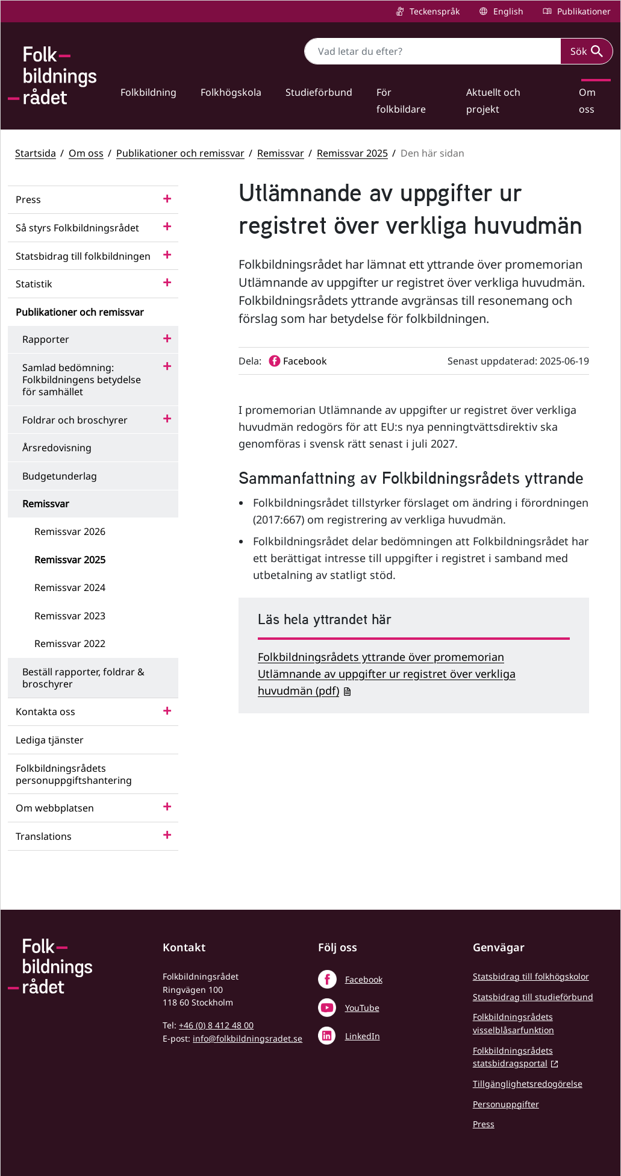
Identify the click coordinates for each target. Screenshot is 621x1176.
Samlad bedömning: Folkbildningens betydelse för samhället (81, 379)
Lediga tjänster (50, 739)
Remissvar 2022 (69, 643)
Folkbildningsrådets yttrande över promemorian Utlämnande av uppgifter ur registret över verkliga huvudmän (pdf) (387, 673)
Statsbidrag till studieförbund (533, 996)
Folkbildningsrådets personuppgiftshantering (74, 774)
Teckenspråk (433, 11)
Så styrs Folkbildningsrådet (77, 227)
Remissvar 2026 (69, 531)
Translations (44, 836)
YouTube (362, 1007)
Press (28, 199)
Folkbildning (148, 92)
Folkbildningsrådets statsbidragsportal (513, 1057)
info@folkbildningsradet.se (247, 1038)
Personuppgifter (506, 1104)
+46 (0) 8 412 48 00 (216, 1025)
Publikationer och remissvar (180, 153)
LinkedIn (362, 1036)
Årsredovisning (57, 447)
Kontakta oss (45, 711)
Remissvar (280, 153)
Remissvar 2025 (352, 153)
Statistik (34, 283)
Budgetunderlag (59, 476)
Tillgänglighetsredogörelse (527, 1083)
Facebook (363, 979)
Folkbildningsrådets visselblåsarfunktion (513, 1023)
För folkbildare (401, 101)
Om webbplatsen (55, 808)
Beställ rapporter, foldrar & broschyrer (83, 677)
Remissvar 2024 (69, 587)
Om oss (86, 153)
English (507, 11)
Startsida (35, 153)
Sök (586, 51)
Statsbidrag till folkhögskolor (531, 976)
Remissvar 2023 (69, 615)
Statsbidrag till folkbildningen (83, 256)
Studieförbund (319, 92)
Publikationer (583, 11)
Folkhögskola (231, 92)
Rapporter (45, 339)
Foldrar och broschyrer (75, 420)
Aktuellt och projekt (493, 101)
